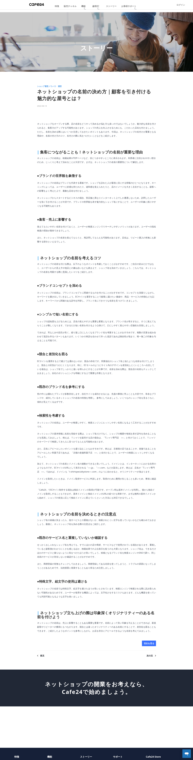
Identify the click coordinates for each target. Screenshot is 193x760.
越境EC (95, 6)
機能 (83, 6)
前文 (42, 656)
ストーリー (111, 6)
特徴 (57, 6)
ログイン (181, 6)
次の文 (150, 656)
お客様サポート (128, 6)
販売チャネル (70, 6)
